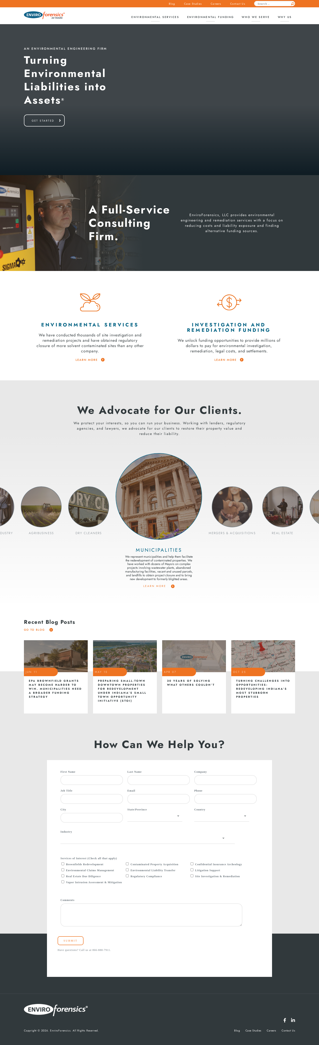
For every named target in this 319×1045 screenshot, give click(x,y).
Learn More (159, 586)
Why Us (285, 17)
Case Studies (193, 4)
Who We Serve (256, 17)
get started (43, 120)
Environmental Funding (210, 17)
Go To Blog (38, 630)
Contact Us (237, 4)
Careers (216, 4)
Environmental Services (155, 17)
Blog (172, 4)
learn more (90, 360)
